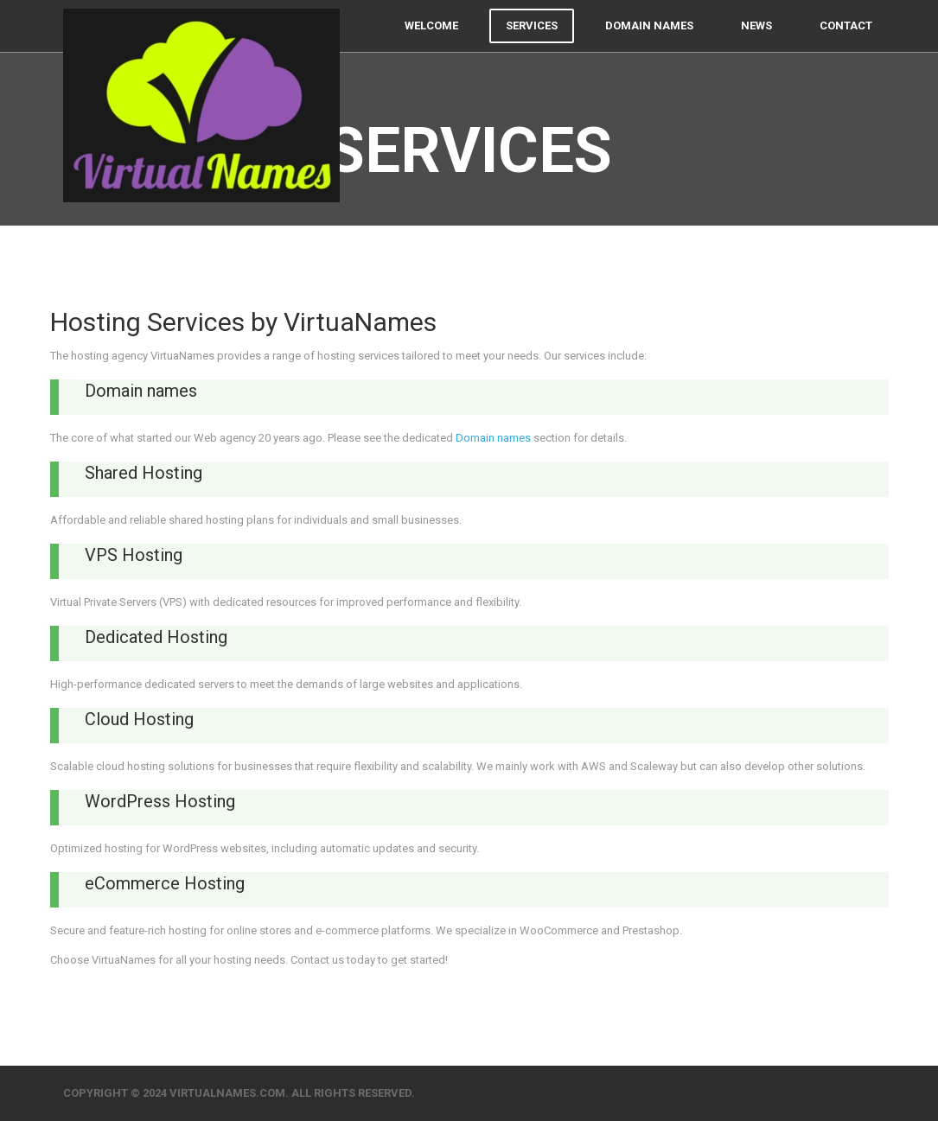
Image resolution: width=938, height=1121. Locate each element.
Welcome (431, 42)
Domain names (649, 42)
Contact (846, 42)
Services (532, 42)
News (756, 42)
